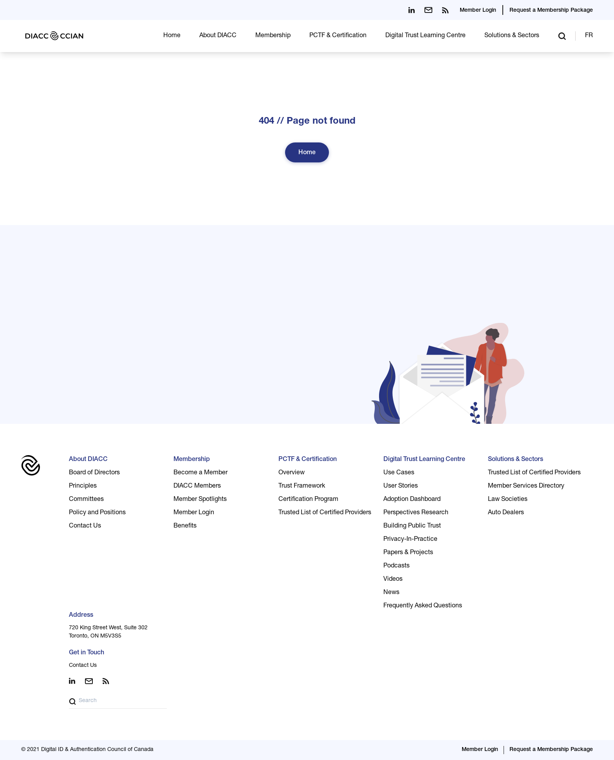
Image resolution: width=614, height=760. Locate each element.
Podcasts (396, 566)
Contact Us (85, 526)
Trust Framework (301, 486)
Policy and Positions (97, 513)
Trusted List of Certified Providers (324, 513)
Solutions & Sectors (511, 36)
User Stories (400, 486)
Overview (291, 473)
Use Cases (398, 473)
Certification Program (308, 500)
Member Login (478, 10)
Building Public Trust (412, 526)
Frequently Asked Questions (422, 606)
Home (172, 36)
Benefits (185, 526)
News (391, 593)
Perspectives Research (415, 513)
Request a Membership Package (551, 10)
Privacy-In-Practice (410, 540)
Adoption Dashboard (412, 500)
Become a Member (200, 473)
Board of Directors (94, 473)
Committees (86, 500)
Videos (393, 579)
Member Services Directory (526, 486)
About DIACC (218, 36)
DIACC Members (197, 486)
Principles (83, 486)
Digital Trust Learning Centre (425, 36)
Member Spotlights (200, 500)
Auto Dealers (506, 513)
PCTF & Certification (338, 36)
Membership (273, 36)
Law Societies (507, 500)
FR (589, 36)
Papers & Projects (408, 553)
